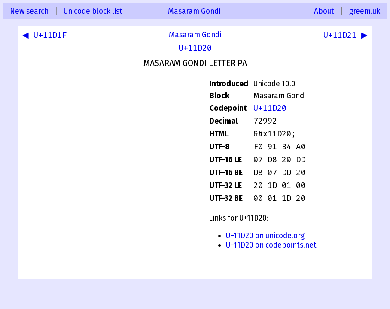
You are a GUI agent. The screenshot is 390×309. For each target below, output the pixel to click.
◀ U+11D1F (46, 36)
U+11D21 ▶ (344, 36)
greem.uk (364, 11)
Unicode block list (93, 11)
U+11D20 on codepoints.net (271, 245)
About (324, 11)
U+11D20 (195, 48)
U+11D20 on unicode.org (265, 235)
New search (29, 11)
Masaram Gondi (194, 11)
